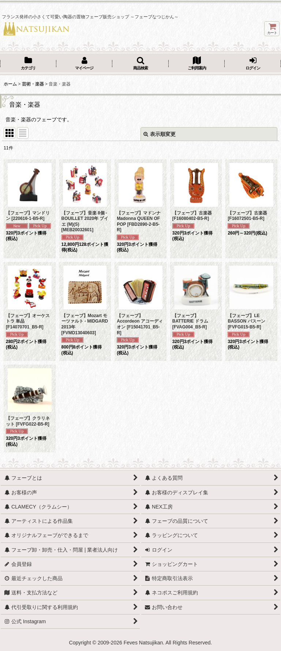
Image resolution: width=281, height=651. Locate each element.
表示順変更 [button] (159, 134)
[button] (140, 63)
